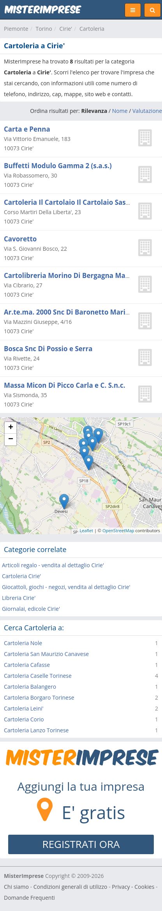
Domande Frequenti (29, 897)
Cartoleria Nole (23, 643)
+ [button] (10, 428)
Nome (120, 110)
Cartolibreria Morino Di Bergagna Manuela (74, 275)
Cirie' (66, 28)
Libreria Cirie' (18, 597)
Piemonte (16, 28)
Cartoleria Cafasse (27, 664)
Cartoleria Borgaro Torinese (39, 697)
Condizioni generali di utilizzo (70, 886)
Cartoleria (91, 28)
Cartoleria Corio (24, 719)
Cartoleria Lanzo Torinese (36, 730)
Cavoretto (20, 238)
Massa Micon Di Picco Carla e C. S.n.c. (64, 385)
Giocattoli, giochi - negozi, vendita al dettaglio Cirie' (66, 587)
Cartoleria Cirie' (21, 576)
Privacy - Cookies (133, 886)
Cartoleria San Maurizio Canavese (46, 654)
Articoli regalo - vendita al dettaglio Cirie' (53, 565)
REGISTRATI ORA (81, 844)
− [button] (10, 439)
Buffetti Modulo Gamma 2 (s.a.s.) (58, 165)
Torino (43, 28)
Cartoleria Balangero (30, 686)
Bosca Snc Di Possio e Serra (48, 348)
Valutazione (147, 110)
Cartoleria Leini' (24, 708)
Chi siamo (16, 886)
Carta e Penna (27, 129)
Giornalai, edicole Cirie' (31, 608)
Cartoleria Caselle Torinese (38, 675)
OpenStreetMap (118, 530)
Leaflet (86, 530)
